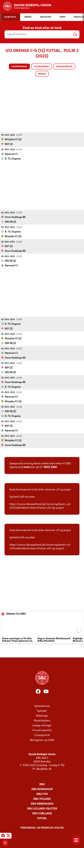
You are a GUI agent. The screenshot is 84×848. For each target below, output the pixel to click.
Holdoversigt (41, 67)
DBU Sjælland (42, 813)
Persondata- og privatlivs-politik (42, 828)
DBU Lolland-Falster (42, 808)
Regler (42, 74)
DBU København (42, 803)
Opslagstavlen (64, 67)
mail (26, 467)
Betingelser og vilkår (42, 740)
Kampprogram (19, 67)
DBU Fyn (42, 794)
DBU (42, 784)
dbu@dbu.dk (43, 769)
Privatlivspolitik (42, 730)
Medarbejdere (42, 720)
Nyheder (42, 711)
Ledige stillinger (42, 725)
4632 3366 (50, 467)
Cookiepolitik (42, 735)
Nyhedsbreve (42, 706)
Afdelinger (42, 715)
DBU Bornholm (42, 789)
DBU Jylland (42, 799)
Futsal (42, 818)
